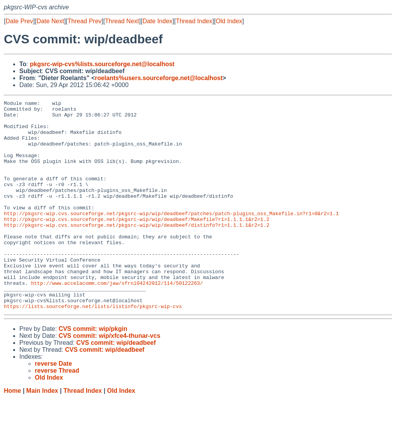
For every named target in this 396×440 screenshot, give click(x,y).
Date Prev (19, 21)
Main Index (42, 432)
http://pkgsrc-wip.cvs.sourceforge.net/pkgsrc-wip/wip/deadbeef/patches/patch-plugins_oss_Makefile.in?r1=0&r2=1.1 (171, 236)
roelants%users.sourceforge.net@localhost (158, 78)
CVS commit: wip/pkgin (92, 370)
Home (12, 432)
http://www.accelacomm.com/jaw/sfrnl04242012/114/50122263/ (117, 320)
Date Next (50, 21)
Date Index (157, 21)
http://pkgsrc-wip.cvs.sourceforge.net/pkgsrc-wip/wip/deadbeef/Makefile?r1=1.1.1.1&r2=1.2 (136, 243)
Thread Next (122, 21)
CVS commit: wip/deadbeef (115, 384)
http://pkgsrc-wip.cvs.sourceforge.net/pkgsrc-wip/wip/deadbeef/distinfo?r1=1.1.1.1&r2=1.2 (136, 250)
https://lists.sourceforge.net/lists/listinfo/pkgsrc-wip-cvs (93, 347)
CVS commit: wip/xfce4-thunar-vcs (109, 377)
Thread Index (194, 21)
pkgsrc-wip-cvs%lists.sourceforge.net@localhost (102, 64)
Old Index (229, 21)
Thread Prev (85, 21)
